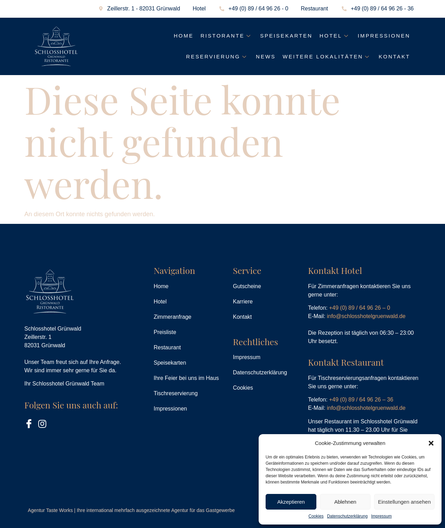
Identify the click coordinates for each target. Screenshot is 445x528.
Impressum (381, 516)
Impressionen (384, 36)
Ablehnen (345, 502)
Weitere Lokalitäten (327, 56)
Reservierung (217, 56)
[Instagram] (43, 423)
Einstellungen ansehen (404, 502)
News (266, 56)
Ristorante (227, 36)
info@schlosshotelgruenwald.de (366, 316)
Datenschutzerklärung (347, 516)
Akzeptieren (291, 502)
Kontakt (394, 56)
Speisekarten (286, 36)
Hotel (335, 36)
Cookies (315, 516)
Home (184, 36)
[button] (431, 443)
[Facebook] (29, 423)
